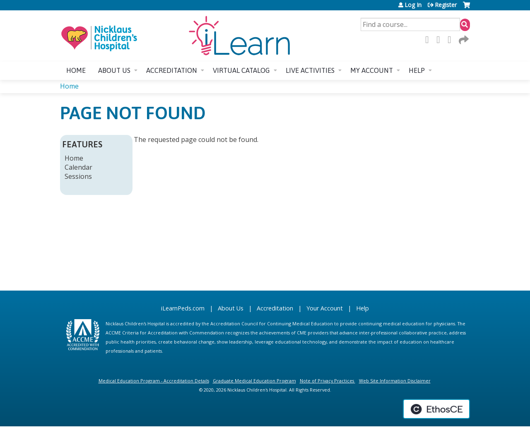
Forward (463, 39)
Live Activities (310, 70)
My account (371, 70)
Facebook (429, 39)
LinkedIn (452, 39)
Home (76, 70)
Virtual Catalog (241, 70)
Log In (413, 5)
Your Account (324, 308)
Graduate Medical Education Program (254, 381)
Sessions (78, 176)
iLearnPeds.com (183, 308)
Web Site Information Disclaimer (395, 381)
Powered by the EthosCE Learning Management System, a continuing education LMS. (436, 409)
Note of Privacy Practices (327, 381)
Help (417, 70)
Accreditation (171, 70)
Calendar (78, 167)
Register (446, 5)
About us (114, 70)
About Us (230, 308)
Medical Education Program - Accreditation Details (154, 381)
